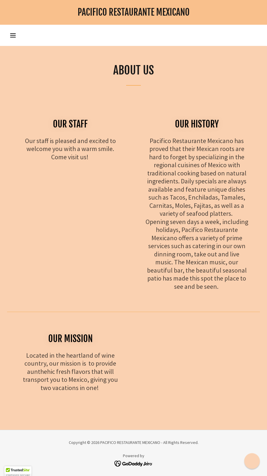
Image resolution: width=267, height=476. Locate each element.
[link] (133, 14)
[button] (13, 35)
